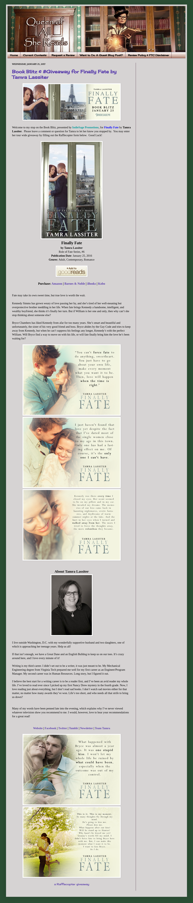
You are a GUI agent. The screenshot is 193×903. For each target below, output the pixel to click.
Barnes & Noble (74, 283)
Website (38, 728)
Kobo (101, 283)
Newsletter (86, 728)
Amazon (57, 283)
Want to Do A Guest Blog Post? (101, 55)
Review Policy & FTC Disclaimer (148, 55)
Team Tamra (102, 728)
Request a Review (63, 55)
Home (14, 55)
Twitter (62, 728)
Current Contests (34, 55)
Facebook (50, 728)
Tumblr (73, 728)
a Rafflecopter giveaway (71, 884)
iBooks (91, 283)
